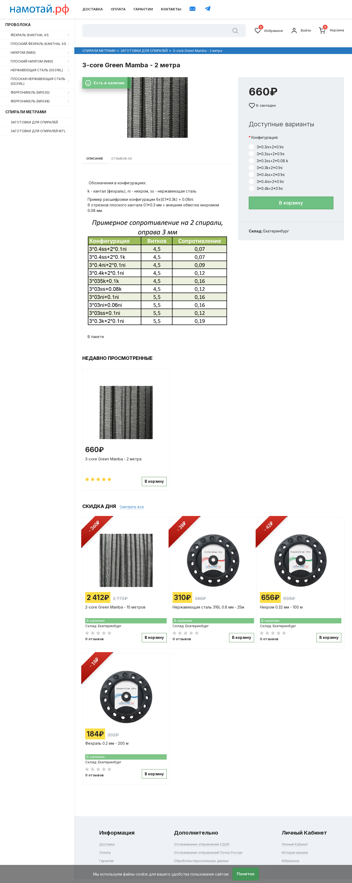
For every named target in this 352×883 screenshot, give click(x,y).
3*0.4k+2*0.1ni (266, 183)
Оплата (118, 9)
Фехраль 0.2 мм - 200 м (108, 739)
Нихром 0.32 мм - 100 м (282, 604)
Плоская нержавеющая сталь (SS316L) (38, 81)
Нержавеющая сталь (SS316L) (37, 70)
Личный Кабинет (299, 837)
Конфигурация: (264, 132)
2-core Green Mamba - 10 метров (117, 604)
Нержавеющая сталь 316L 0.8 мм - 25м (210, 604)
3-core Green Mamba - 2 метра (115, 458)
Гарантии (143, 9)
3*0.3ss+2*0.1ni (266, 148)
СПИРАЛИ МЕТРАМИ (25, 112)
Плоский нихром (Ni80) (32, 61)
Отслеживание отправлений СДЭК (200, 837)
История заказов (299, 845)
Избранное (269, 31)
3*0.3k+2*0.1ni (265, 162)
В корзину (291, 198)
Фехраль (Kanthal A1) (30, 35)
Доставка (92, 9)
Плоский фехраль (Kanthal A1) (38, 44)
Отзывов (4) (132, 155)
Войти (301, 31)
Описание (98, 155)
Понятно (246, 873)
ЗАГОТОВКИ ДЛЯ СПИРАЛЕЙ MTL (38, 131)
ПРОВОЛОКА (18, 24)
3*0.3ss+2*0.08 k (268, 155)
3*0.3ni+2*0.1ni (266, 141)
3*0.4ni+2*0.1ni (266, 176)
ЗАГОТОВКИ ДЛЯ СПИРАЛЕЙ (34, 122)
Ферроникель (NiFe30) (30, 92)
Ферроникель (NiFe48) (30, 101)
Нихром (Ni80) (23, 53)
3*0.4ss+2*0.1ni (267, 169)
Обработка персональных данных (199, 853)
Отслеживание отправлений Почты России (208, 845)
